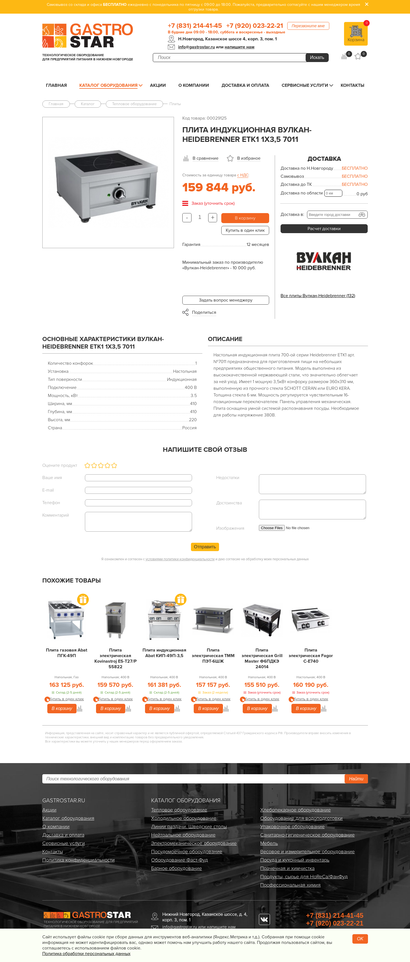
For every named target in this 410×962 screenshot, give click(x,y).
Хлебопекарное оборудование (295, 810)
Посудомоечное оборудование (186, 851)
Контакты (352, 85)
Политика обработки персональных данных (86, 953)
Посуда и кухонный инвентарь (294, 860)
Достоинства (229, 503)
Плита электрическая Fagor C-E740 (311, 655)
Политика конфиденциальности (78, 860)
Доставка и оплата (245, 85)
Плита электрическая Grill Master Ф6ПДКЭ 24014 (262, 658)
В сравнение (205, 158)
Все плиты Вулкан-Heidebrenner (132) (318, 296)
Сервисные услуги (305, 85)
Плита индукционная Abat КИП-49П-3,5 (164, 652)
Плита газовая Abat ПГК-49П (66, 652)
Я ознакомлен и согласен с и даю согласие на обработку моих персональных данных (205, 559)
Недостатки (227, 477)
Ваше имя (52, 477)
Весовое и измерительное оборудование (307, 851)
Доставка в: (292, 214)
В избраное (249, 158)
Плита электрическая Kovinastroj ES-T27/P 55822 (115, 658)
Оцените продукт (59, 465)
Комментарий (55, 515)
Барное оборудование (176, 868)
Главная (56, 85)
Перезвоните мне (308, 26)
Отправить (205, 546)
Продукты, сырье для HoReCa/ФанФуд (304, 877)
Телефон (51, 502)
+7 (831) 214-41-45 (195, 26)
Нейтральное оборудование (183, 835)
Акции (158, 85)
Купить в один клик (245, 230)
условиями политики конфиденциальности (180, 559)
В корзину (245, 218)
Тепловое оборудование (179, 810)
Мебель (269, 843)
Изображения (230, 528)
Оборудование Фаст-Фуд (179, 860)
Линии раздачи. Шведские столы (189, 826)
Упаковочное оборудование (292, 826)
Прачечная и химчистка (287, 868)
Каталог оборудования (108, 85)
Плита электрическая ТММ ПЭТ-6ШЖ (213, 655)
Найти (356, 778)
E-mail (48, 490)
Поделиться (204, 312)
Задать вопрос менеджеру (225, 300)
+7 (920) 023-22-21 (254, 26)
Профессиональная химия (290, 885)
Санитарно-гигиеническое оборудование (307, 835)
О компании (193, 85)
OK (360, 938)
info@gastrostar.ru (196, 47)
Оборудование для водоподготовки (301, 818)
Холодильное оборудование (183, 818)
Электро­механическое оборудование (194, 843)
